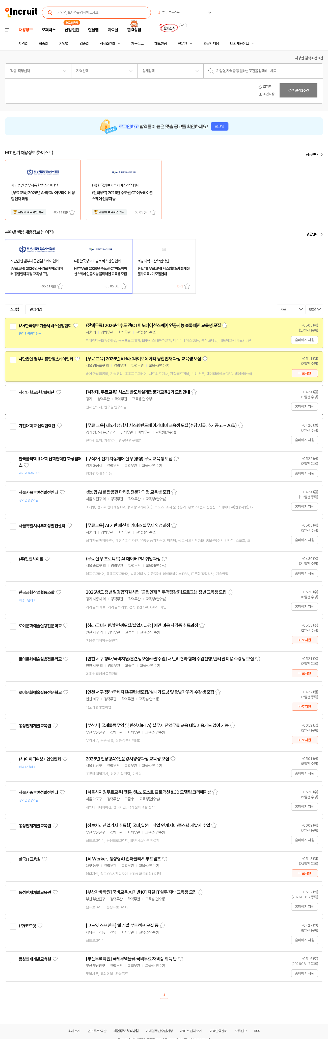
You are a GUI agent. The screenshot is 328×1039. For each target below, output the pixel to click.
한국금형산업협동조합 (36, 592)
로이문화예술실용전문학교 (40, 626)
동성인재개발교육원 (35, 726)
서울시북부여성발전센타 (38, 492)
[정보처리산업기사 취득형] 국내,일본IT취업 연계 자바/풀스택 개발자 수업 (148, 826)
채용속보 (137, 43)
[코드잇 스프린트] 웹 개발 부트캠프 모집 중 (122, 926)
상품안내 (312, 154)
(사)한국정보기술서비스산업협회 (45, 326)
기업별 (63, 43)
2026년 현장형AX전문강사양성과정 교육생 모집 (127, 759)
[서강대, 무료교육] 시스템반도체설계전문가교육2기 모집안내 (138, 392)
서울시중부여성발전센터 (38, 792)
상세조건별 (107, 43)
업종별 (84, 43)
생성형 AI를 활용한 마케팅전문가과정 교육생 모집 (128, 492)
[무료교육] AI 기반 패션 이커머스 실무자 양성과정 (128, 526)
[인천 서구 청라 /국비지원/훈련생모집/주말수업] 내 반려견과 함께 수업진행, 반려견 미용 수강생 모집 (170, 659)
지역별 (23, 43)
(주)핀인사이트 (31, 559)
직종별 (43, 43)
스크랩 (72, 212)
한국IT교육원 (29, 859)
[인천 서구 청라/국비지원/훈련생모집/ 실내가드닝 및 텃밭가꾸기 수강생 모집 (150, 692)
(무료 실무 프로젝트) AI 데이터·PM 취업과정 (123, 559)
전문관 (182, 43)
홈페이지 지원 (304, 340)
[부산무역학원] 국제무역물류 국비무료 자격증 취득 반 (131, 959)
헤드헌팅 (160, 43)
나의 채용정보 (239, 43)
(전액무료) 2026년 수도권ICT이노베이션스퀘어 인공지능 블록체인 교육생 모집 (153, 326)
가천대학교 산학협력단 (37, 426)
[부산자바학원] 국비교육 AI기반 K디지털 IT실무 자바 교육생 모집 (141, 892)
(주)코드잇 (27, 926)
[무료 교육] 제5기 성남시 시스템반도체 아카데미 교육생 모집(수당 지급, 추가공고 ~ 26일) (161, 426)
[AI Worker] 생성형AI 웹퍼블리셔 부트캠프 (123, 859)
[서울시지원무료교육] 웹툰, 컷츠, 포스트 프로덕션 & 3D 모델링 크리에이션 (148, 792)
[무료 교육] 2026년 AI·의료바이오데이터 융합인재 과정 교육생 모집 (143, 359)
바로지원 (304, 373)
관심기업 (36, 309)
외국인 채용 (211, 43)
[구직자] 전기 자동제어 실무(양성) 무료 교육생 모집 (129, 459)
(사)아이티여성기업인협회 (40, 759)
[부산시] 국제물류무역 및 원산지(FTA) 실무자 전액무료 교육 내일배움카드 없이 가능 (157, 726)
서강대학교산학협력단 (36, 392)
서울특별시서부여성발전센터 (42, 526)
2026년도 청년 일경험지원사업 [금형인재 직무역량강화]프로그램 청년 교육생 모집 (156, 592)
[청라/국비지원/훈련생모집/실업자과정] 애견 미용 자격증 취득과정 (142, 626)
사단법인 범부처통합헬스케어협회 (46, 359)
